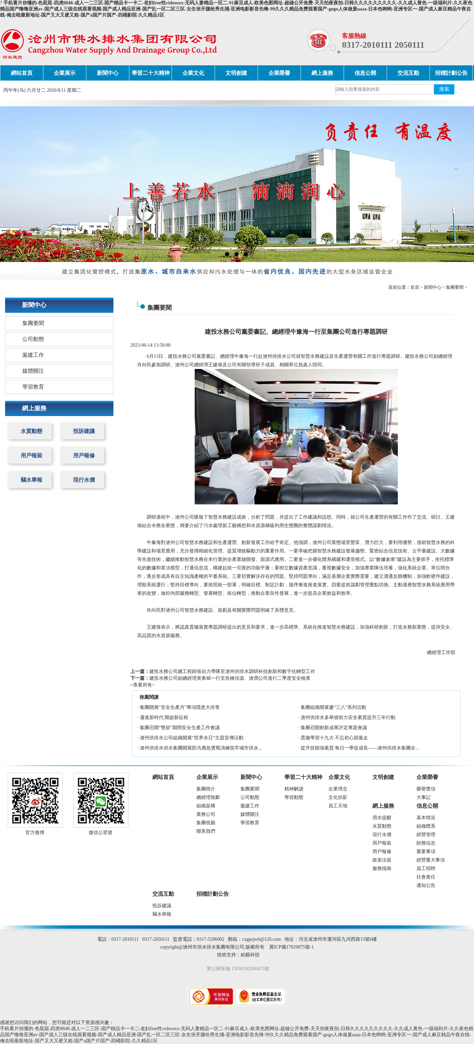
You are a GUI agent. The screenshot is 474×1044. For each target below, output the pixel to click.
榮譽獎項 (425, 788)
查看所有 (142, 685)
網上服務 (322, 73)
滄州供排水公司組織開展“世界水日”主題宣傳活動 (191, 737)
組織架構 (205, 805)
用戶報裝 (31, 455)
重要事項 (425, 851)
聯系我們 (205, 831)
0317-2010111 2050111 (383, 45)
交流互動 (408, 73)
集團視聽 (205, 822)
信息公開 (365, 73)
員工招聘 (425, 868)
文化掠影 (337, 797)
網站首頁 (22, 73)
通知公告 (425, 885)
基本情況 (425, 817)
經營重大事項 (430, 860)
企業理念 (337, 788)
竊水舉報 (31, 480)
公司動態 (33, 339)
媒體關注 (33, 371)
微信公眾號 (100, 832)
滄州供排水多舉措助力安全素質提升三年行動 (348, 717)
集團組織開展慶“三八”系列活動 (333, 707)
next (455, 184)
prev (18, 184)
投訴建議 (84, 431)
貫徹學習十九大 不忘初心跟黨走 (334, 737)
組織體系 (425, 826)
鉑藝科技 (250, 954)
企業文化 (193, 73)
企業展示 (65, 73)
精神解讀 (293, 788)
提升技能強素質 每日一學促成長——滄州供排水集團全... (360, 748)
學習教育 (33, 387)
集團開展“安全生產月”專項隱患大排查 (180, 707)
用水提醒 (381, 817)
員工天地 (337, 805)
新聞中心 (107, 73)
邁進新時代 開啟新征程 (164, 717)
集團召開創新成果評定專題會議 (334, 727)
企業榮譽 (279, 73)
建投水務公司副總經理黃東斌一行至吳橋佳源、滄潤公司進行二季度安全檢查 (229, 678)
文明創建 (236, 73)
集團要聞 (455, 287)
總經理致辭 (208, 797)
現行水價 (84, 480)
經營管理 (425, 834)
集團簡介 (205, 788)
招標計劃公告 (451, 73)
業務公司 (205, 814)
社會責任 (425, 876)
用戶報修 (84, 455)
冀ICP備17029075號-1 (291, 947)
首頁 (414, 287)
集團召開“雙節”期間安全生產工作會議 (180, 727)
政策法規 (381, 860)
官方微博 (34, 832)
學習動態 (293, 797)
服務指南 (381, 868)
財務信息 (425, 843)
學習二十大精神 (151, 73)
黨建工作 (33, 355)
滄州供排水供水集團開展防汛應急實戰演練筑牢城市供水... (201, 748)
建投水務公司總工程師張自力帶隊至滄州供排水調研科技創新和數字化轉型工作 (232, 671)
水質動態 (31, 431)
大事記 (423, 797)
